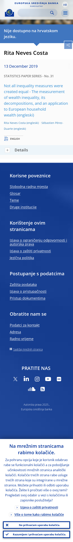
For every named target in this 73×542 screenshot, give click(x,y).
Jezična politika (22, 257)
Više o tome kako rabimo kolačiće (39, 514)
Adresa (15, 332)
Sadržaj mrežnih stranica (28, 349)
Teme (14, 200)
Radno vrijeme (21, 338)
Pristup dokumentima (27, 298)
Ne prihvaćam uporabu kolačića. (39, 525)
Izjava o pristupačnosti (28, 291)
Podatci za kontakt (25, 325)
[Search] (34, 12)
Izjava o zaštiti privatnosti (30, 251)
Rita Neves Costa (15, 123)
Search (52, 12)
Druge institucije (23, 207)
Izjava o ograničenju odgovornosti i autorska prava (38, 242)
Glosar (15, 193)
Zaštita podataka (23, 284)
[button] (65, 4)
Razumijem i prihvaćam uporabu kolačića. (39, 534)
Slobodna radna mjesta (29, 186)
